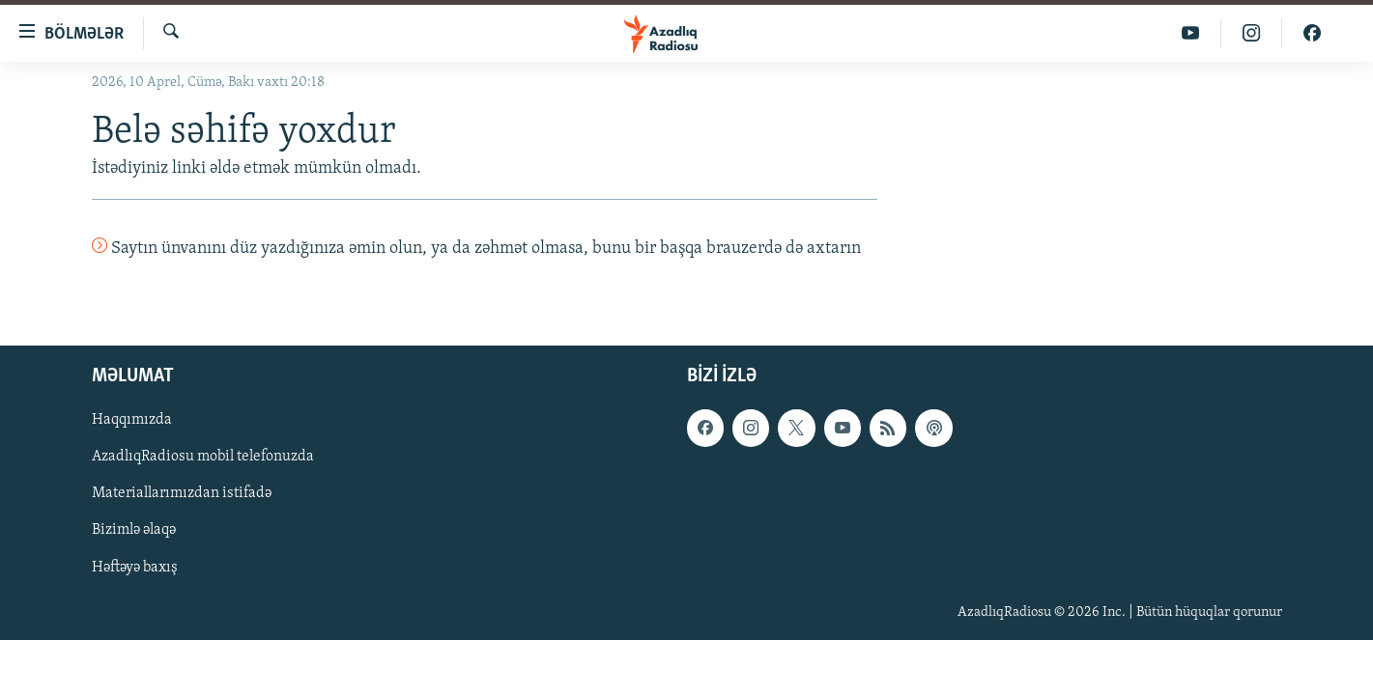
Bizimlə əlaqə (134, 530)
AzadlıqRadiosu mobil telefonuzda (203, 456)
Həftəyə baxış (135, 566)
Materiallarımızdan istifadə (182, 493)
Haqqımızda (132, 420)
